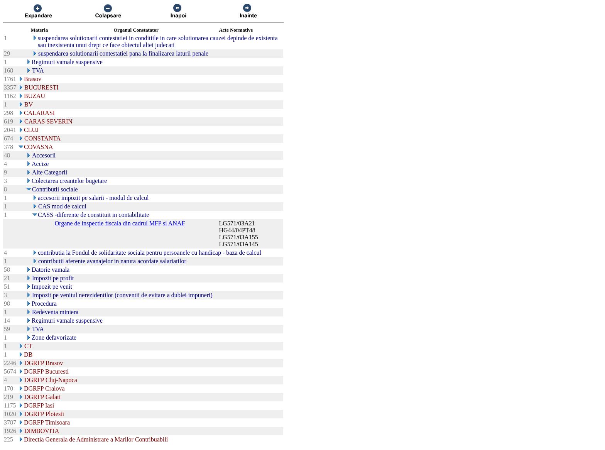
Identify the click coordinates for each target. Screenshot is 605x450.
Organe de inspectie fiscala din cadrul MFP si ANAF (120, 223)
